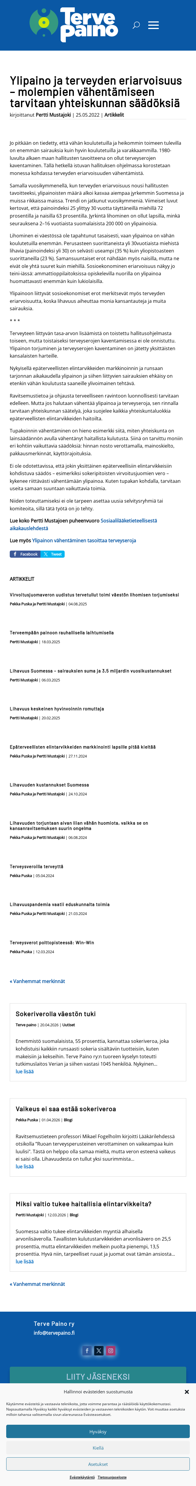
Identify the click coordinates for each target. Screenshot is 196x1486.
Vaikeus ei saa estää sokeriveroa (66, 1108)
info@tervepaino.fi (54, 1333)
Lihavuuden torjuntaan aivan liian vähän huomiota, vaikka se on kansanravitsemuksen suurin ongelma (79, 825)
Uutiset (68, 1024)
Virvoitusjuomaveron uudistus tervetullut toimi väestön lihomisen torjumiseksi (94, 594)
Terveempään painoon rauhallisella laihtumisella (62, 632)
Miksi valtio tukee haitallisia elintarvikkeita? (83, 1203)
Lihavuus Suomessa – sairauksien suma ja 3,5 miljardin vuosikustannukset (91, 670)
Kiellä (98, 1466)
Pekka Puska (21, 875)
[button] (187, 1410)
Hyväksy (98, 1450)
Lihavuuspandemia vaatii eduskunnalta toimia (60, 904)
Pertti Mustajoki (53, 115)
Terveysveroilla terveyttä (36, 866)
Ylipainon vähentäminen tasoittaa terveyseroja (84, 540)
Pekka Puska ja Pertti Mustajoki (37, 604)
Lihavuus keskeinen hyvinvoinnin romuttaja (57, 708)
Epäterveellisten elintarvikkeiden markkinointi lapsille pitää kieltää (83, 747)
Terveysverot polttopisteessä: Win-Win (52, 942)
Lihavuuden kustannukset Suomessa (49, 784)
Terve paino (26, 1024)
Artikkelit (114, 115)
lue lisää (25, 1071)
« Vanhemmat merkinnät (37, 981)
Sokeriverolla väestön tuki (56, 1013)
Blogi (68, 1119)
